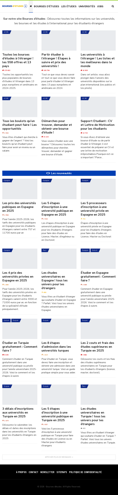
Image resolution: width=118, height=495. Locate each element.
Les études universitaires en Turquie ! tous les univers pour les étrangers (93, 416)
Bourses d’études (46, 6)
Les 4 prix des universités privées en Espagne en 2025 (17, 276)
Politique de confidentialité (85, 472)
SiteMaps (62, 472)
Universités (87, 6)
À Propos (21, 472)
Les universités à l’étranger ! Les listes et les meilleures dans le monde (98, 60)
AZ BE (6, 32)
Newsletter (47, 472)
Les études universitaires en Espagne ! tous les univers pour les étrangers (54, 280)
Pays (44, 250)
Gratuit (94, 250)
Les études (69, 6)
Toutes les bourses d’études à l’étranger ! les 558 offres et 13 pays (17, 60)
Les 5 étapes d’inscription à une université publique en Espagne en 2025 (57, 209)
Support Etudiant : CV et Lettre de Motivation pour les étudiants (97, 125)
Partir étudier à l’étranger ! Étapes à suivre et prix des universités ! (55, 60)
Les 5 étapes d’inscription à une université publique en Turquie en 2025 (57, 414)
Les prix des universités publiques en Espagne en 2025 (19, 207)
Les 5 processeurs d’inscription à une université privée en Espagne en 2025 (95, 209)
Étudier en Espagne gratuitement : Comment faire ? (98, 276)
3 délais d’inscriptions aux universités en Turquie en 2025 (17, 412)
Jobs (100, 6)
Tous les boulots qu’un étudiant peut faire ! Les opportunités (19, 125)
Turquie (15, 320)
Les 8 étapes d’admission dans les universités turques (56, 347)
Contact (33, 472)
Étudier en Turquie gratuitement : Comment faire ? (19, 347)
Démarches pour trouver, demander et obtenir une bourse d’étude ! (56, 127)
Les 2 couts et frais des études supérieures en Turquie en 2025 (97, 347)
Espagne (7, 180)
